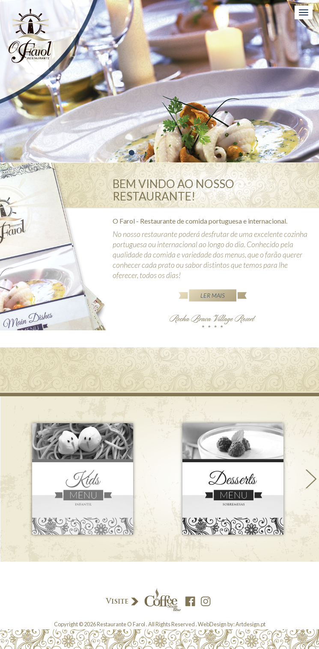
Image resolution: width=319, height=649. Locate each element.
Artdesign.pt (250, 624)
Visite (143, 600)
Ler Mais (212, 295)
